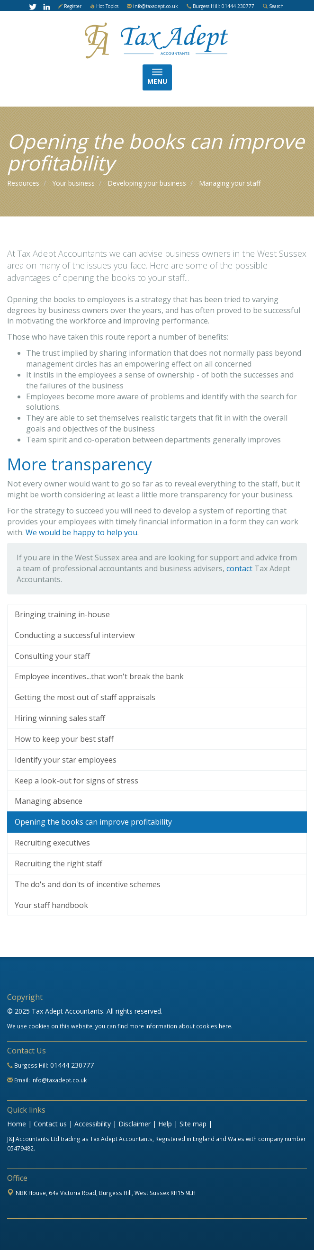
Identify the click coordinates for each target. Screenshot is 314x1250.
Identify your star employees (66, 760)
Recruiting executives (52, 842)
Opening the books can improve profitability (93, 822)
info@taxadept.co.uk (155, 6)
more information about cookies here (180, 1026)
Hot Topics (107, 6)
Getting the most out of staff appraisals (85, 697)
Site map (192, 1123)
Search (276, 6)
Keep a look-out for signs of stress (76, 780)
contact (239, 568)
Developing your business (147, 183)
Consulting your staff (52, 656)
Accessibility (92, 1123)
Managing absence (48, 801)
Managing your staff (229, 183)
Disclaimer (134, 1123)
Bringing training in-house (62, 614)
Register (72, 6)
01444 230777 (72, 1065)
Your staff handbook (51, 905)
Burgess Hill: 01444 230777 (223, 6)
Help (165, 1123)
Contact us (50, 1123)
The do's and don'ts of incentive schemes (88, 884)
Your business (73, 183)
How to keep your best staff (64, 739)
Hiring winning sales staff (60, 718)
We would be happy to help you (81, 532)
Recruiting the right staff (58, 863)
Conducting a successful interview (75, 635)
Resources (23, 183)
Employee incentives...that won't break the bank (99, 676)
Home (16, 1123)
